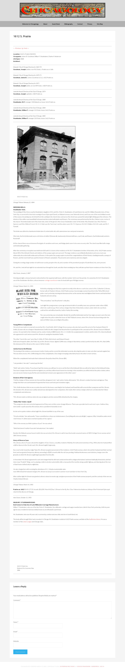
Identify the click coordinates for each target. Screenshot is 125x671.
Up (22, 48)
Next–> (26, 48)
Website (16, 641)
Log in (102, 666)
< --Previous (17, 48)
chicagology (62, 12)
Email (15, 631)
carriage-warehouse (51, 280)
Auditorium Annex (94, 519)
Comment (17, 600)
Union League (27, 521)
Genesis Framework (83, 666)
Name (15, 622)
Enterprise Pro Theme (67, 666)
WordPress (95, 666)
